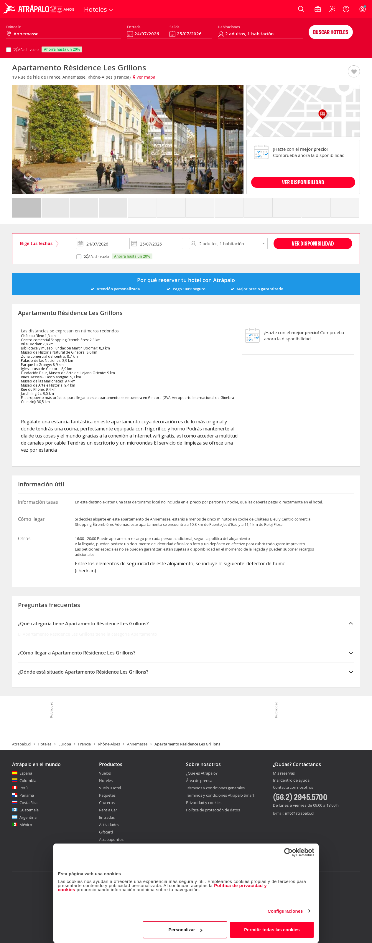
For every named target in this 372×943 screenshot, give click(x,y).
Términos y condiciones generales (215, 787)
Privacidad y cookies (203, 802)
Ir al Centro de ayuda (291, 780)
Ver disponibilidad (313, 243)
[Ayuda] (346, 9)
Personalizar (185, 929)
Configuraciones (285, 911)
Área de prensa (199, 780)
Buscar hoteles (330, 32)
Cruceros (107, 802)
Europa (64, 744)
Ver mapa (144, 77)
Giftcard (106, 832)
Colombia (27, 780)
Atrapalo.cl (21, 744)
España (25, 773)
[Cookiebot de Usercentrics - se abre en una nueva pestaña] (288, 852)
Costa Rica (28, 802)
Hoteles (44, 744)
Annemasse (137, 744)
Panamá (26, 795)
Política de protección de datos (213, 810)
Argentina (28, 817)
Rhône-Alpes (109, 744)
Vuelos (105, 773)
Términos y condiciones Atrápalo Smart (220, 795)
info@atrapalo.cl (299, 813)
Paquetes (107, 795)
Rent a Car (108, 810)
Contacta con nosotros (293, 787)
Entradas (107, 817)
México (25, 824)
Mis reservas (284, 773)
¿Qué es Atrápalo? (202, 773)
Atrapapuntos (111, 839)
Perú (23, 787)
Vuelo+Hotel (110, 787)
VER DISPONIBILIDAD (303, 182)
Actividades (109, 824)
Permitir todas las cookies (272, 929)
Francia (84, 744)
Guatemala (29, 810)
